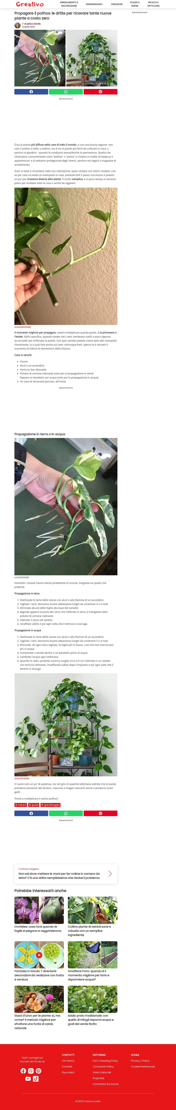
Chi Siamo (68, 1060)
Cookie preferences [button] (143, 1066)
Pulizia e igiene (135, 4)
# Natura (20, 805)
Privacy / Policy (140, 1060)
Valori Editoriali (102, 1072)
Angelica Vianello (32, 23)
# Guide (34, 805)
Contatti (67, 1066)
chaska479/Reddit (21, 778)
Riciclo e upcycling (153, 4)
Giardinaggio (94, 4)
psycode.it (68, 1072)
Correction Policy (103, 1066)
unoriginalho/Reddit (22, 326)
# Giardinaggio (50, 805)
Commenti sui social (105, 1084)
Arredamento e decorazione (69, 4)
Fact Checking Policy (105, 1060)
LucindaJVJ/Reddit (21, 577)
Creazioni (116, 4)
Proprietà (98, 1078)
